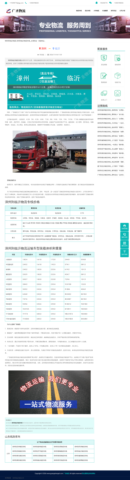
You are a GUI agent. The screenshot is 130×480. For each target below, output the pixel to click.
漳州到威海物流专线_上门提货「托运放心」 (112, 140)
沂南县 (42, 223)
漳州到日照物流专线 (39, 456)
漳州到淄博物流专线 (81, 460)
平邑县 (65, 223)
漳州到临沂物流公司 (18, 478)
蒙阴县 (75, 223)
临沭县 (79, 223)
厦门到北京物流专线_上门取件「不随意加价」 (112, 166)
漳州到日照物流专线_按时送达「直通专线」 (112, 136)
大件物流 (96, 11)
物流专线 (79, 11)
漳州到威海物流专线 (81, 456)
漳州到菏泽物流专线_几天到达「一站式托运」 (112, 123)
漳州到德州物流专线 (39, 447)
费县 (61, 223)
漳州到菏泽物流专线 (81, 447)
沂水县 (52, 223)
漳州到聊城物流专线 (60, 451)
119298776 (102, 3)
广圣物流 (66, 473)
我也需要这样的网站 (88, 473)
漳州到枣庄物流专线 (60, 460)
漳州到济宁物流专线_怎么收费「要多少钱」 (112, 149)
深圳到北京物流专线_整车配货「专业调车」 (112, 170)
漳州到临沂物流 (11, 41)
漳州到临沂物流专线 (14, 60)
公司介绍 (122, 11)
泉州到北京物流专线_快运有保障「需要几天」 (112, 162)
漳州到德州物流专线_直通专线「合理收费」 (112, 110)
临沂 (24, 223)
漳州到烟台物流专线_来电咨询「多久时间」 (112, 157)
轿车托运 (113, 11)
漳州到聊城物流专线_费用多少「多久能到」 (112, 114)
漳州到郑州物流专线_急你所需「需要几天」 (112, 127)
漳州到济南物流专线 (19, 451)
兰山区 (28, 223)
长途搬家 (105, 11)
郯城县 (47, 223)
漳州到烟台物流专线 (39, 460)
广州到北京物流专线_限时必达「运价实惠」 (112, 175)
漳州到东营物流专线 (60, 447)
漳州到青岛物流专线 (19, 456)
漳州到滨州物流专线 (19, 447)
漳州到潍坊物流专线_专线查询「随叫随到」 (112, 153)
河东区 (38, 223)
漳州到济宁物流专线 (39, 451)
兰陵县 (57, 223)
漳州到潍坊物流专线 (19, 460)
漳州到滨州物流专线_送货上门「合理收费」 (112, 119)
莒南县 (70, 223)
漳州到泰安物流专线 (60, 456)
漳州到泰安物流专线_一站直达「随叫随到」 (112, 145)
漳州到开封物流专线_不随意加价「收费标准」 (112, 132)
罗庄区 (33, 223)
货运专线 (87, 11)
